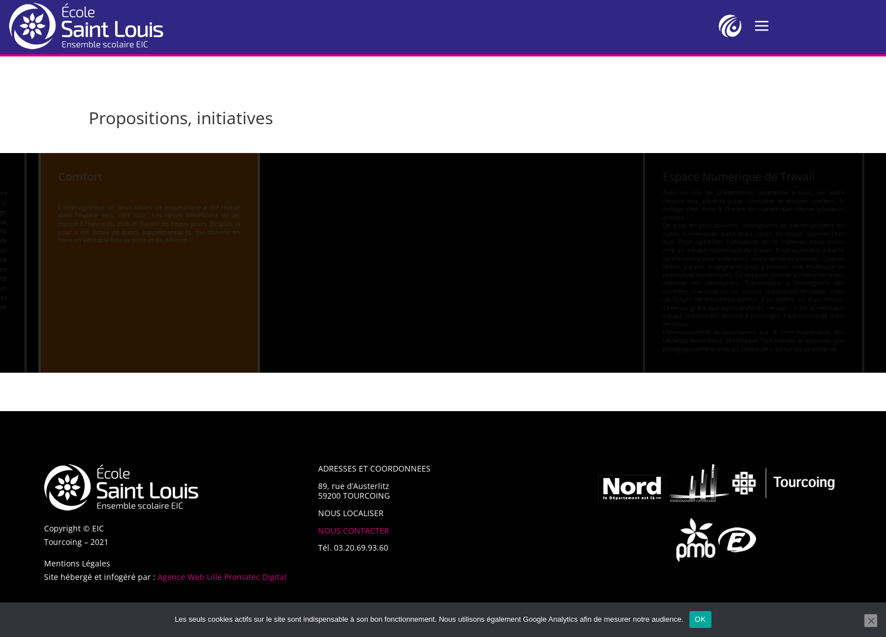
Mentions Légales (77, 563)
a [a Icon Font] (761, 26)
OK (700, 619)
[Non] (871, 620)
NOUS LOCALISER (351, 513)
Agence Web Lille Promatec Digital (222, 576)
